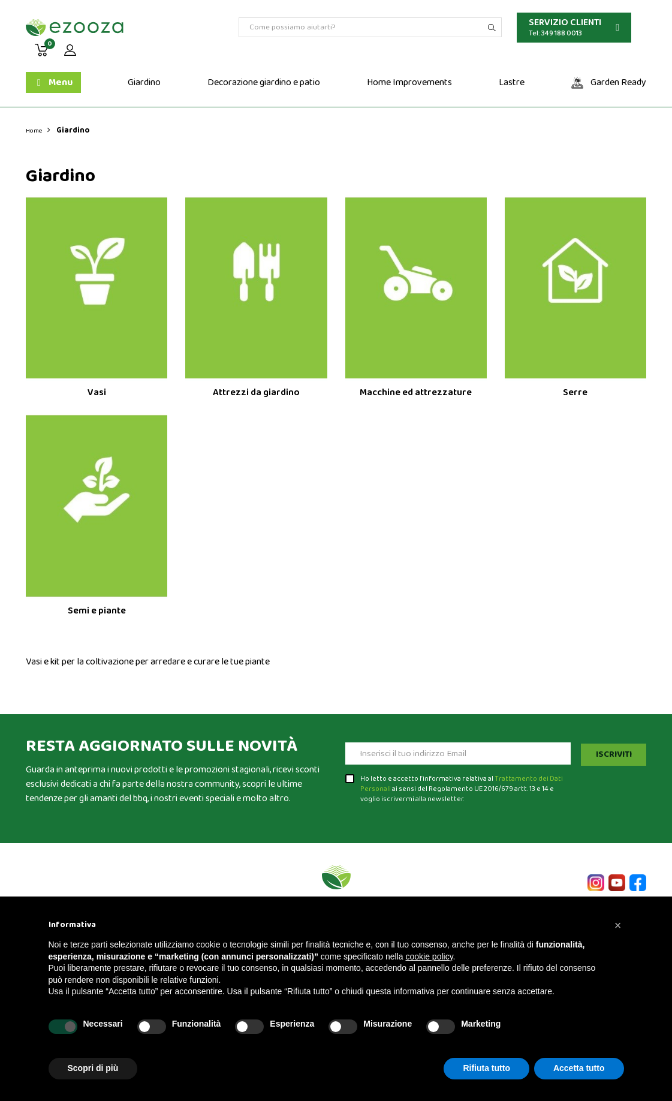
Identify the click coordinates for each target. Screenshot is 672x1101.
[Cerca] (370, 27)
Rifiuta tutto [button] (486, 1068)
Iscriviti (611, 753)
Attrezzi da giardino (256, 392)
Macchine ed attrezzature (416, 392)
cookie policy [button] (429, 956)
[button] (618, 925)
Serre (575, 392)
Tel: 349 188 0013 (555, 33)
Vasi (97, 392)
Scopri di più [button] (93, 1068)
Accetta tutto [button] (579, 1068)
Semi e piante (97, 610)
